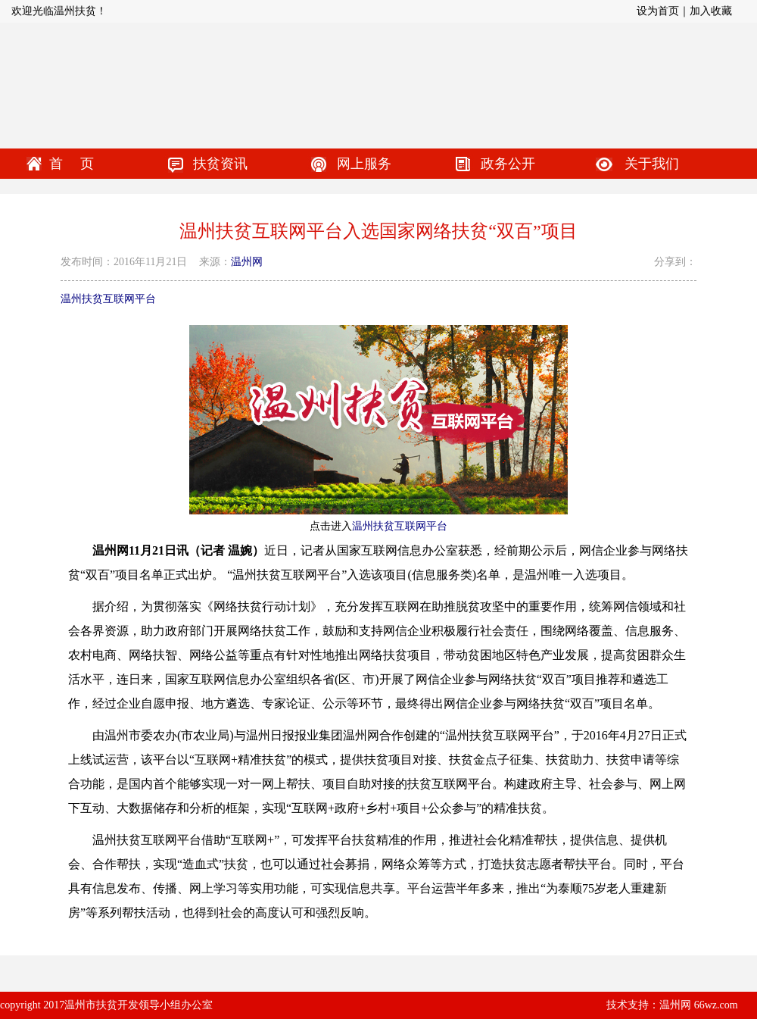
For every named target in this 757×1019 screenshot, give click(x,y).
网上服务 (364, 163)
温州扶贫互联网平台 (108, 299)
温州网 (247, 261)
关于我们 (652, 163)
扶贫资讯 (220, 163)
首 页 (71, 163)
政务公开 (508, 163)
